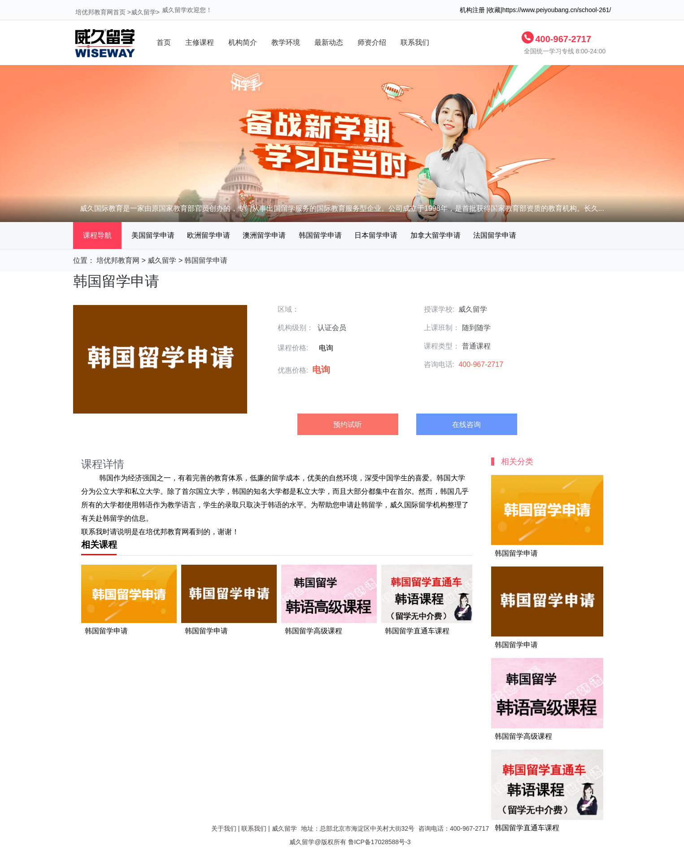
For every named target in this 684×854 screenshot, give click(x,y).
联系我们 (415, 42)
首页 (164, 42)
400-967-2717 (564, 39)
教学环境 (285, 42)
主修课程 (199, 42)
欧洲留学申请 (208, 235)
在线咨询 (466, 424)
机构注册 (472, 9)
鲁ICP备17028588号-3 (379, 841)
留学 (278, 478)
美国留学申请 (152, 235)
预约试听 (347, 424)
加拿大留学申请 (435, 235)
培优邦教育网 (117, 260)
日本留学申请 (375, 235)
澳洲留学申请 (264, 235)
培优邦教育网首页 (100, 12)
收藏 (494, 9)
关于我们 (223, 828)
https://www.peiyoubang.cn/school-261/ (556, 9)
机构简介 (242, 42)
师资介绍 (371, 42)
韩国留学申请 (320, 235)
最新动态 (328, 42)
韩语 (146, 505)
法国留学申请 (494, 235)
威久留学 (143, 12)
